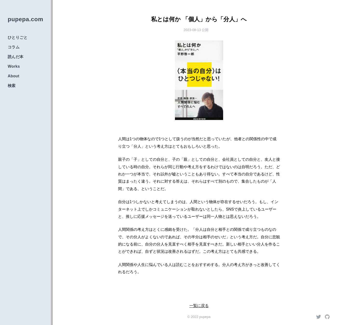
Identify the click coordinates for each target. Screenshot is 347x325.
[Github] (327, 316)
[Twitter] (318, 316)
